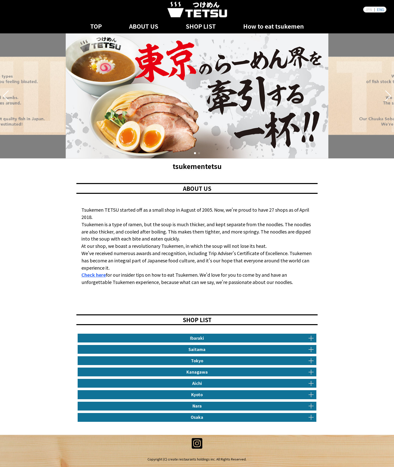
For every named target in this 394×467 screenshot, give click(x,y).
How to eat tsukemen (273, 26)
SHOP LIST (201, 26)
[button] (6, 95)
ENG (380, 9)
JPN (368, 9)
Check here (93, 274)
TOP (96, 26)
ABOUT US (143, 26)
